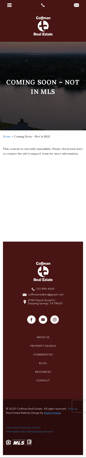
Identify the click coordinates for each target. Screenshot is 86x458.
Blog (43, 363)
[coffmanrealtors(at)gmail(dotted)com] (76, 5)
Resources (43, 372)
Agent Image (52, 413)
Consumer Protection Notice (23, 427)
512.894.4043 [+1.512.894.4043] (45, 289)
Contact (43, 380)
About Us (43, 337)
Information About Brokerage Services (29, 431)
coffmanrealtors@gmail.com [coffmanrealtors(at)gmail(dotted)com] (46, 294)
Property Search (43, 346)
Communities (43, 354)
